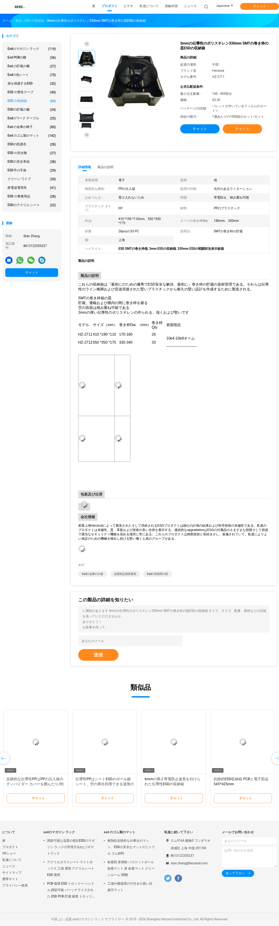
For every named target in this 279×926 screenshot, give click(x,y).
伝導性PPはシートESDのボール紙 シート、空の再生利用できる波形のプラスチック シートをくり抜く (104, 784)
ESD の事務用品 (32, 196)
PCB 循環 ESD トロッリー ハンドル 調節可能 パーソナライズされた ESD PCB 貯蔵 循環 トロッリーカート (70, 890)
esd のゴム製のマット (32, 135)
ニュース (8, 866)
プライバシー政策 (15, 885)
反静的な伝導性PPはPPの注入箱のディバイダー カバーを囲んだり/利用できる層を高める (35, 784)
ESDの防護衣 (32, 144)
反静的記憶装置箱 (125, 574)
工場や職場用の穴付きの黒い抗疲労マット (129, 887)
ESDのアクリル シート (32, 205)
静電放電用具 (32, 188)
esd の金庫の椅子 (32, 127)
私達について (11, 860)
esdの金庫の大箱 (92, 574)
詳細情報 (84, 167)
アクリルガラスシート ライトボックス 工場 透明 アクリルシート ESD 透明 (70, 868)
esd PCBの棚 (32, 57)
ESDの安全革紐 (32, 161)
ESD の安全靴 (32, 153)
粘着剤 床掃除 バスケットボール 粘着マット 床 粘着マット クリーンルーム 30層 (131, 868)
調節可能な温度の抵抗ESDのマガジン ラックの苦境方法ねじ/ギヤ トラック (71, 847)
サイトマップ (11, 872)
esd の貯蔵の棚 (32, 66)
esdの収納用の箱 (157, 574)
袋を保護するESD (32, 83)
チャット (259, 6)
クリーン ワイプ (32, 179)
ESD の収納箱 (32, 101)
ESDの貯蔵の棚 (32, 109)
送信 (98, 655)
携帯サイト (10, 879)
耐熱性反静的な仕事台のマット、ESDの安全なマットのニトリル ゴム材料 (131, 847)
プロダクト (10, 847)
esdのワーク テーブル (32, 118)
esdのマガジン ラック (32, 49)
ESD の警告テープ (32, 92)
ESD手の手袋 (32, 170)
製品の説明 (105, 167)
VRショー (9, 853)
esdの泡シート (32, 75)
